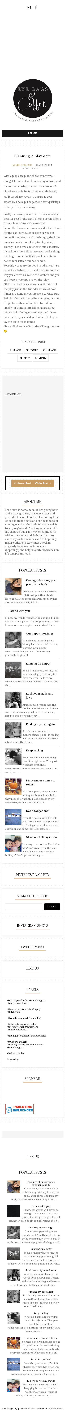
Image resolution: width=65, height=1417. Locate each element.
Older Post (43, 483)
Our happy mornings (41, 1227)
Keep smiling (41, 1313)
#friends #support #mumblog (24, 1018)
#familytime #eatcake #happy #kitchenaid (23, 1010)
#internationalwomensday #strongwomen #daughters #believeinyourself (22, 1027)
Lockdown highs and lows (41, 1270)
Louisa (16, 165)
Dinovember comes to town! (41, 1338)
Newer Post (22, 483)
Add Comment (31, 168)
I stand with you (41, 1206)
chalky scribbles (15, 1053)
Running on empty (41, 1248)
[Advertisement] (32, 45)
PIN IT (25, 358)
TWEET (32, 350)
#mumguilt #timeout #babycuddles (26, 1035)
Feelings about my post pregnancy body (41, 1183)
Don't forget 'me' (41, 1359)
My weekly (12, 1059)
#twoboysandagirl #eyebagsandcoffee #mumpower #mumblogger (25, 1044)
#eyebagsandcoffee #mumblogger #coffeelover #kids (26, 1002)
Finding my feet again (41, 1291)
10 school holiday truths (41, 1380)
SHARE (15, 350)
